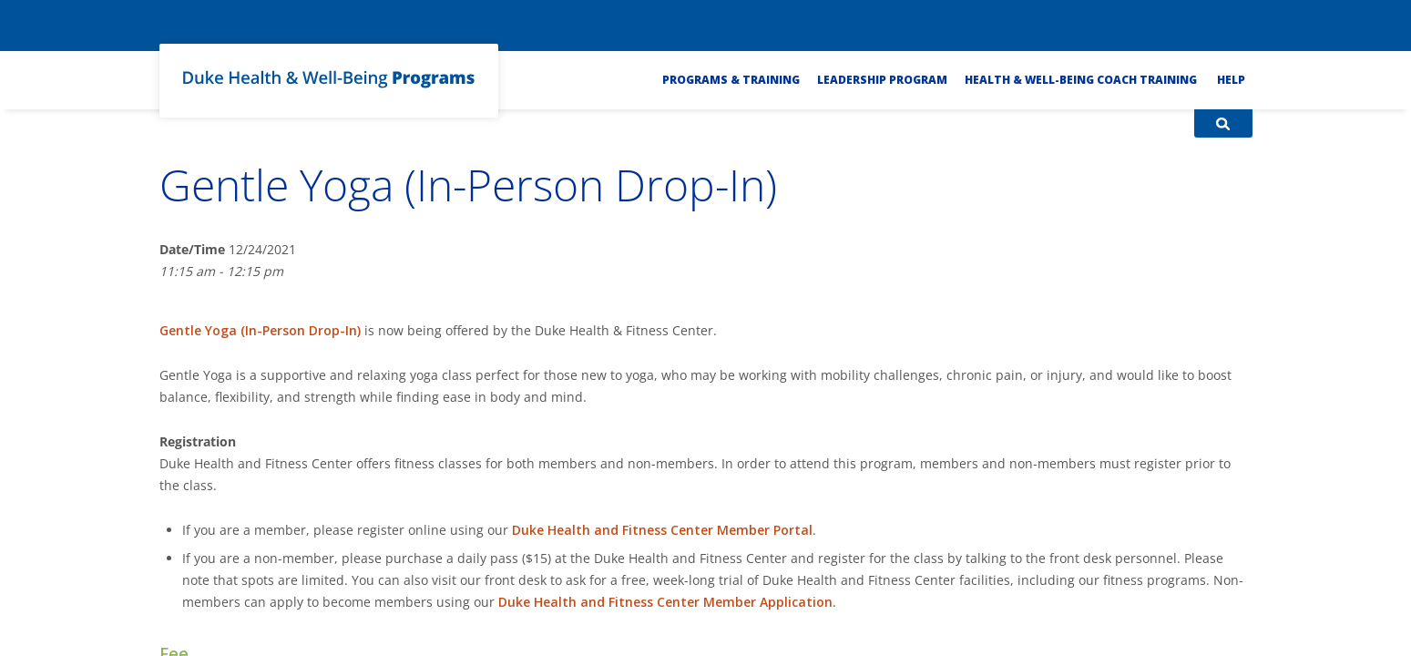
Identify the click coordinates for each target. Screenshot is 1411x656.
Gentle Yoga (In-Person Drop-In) (260, 330)
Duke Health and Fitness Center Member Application (665, 601)
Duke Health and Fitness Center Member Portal (662, 529)
